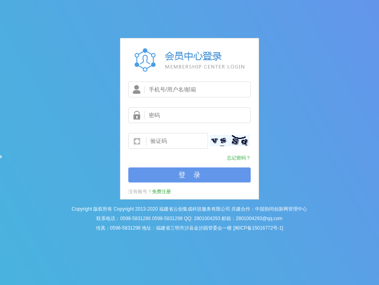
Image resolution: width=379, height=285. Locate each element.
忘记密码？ (239, 158)
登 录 (189, 175)
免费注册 (161, 191)
